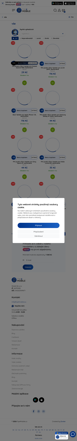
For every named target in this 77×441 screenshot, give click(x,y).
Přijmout (38, 225)
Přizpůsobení (38, 232)
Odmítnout (38, 236)
